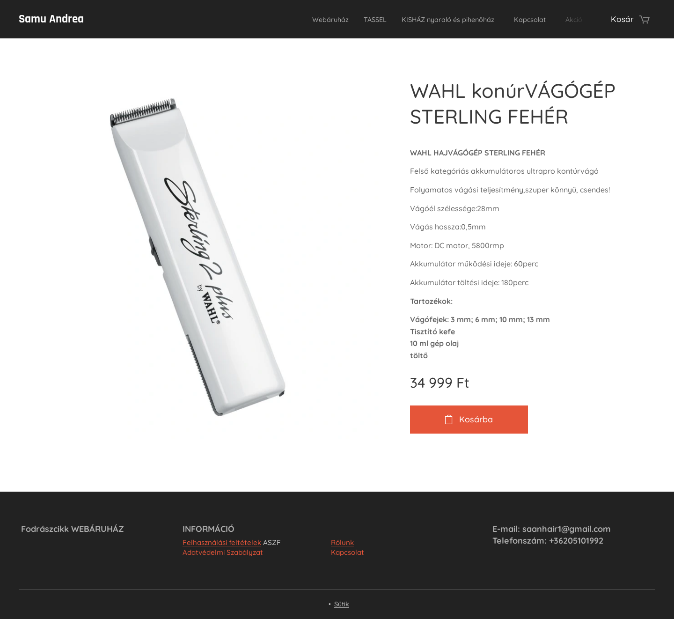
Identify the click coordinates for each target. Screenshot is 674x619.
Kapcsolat (347, 552)
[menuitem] (293, 19)
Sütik (341, 604)
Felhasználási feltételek (222, 542)
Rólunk (342, 542)
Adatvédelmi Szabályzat (223, 552)
